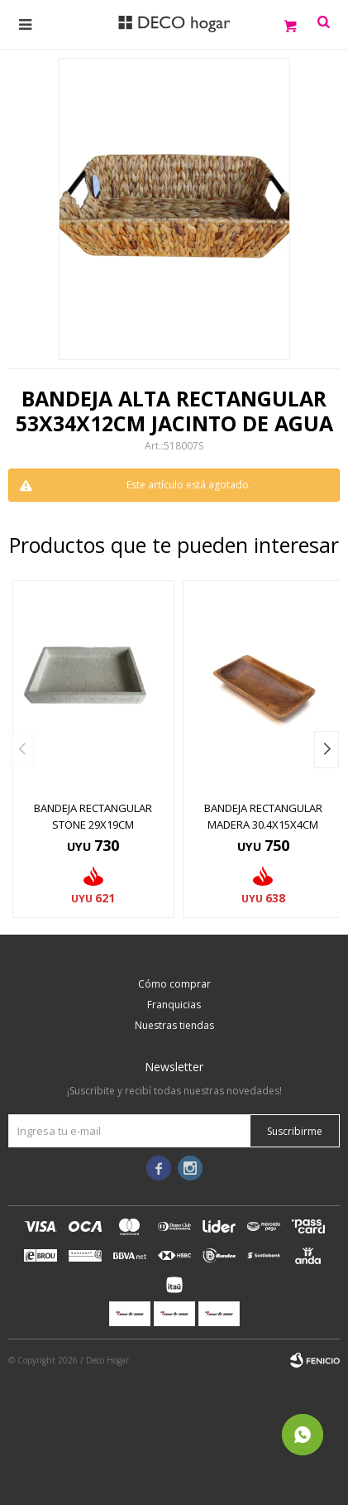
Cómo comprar (174, 984)
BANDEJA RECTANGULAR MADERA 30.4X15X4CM (263, 816)
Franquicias (174, 1005)
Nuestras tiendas (174, 1025)
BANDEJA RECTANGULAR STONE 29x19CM (93, 816)
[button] (326, 749)
